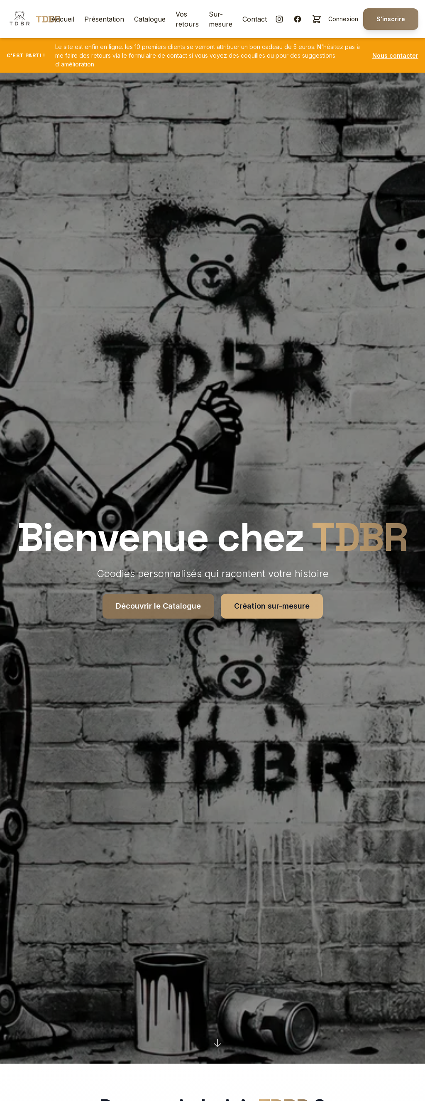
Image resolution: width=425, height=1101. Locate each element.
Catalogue (150, 19)
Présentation (104, 19)
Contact (254, 19)
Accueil (62, 19)
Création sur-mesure (272, 606)
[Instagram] (279, 19)
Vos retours (187, 19)
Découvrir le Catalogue (158, 606)
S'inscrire (390, 18)
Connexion (343, 18)
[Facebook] (297, 19)
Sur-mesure (220, 19)
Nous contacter (395, 55)
